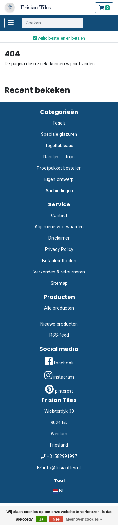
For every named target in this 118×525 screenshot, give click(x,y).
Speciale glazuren (59, 134)
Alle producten (59, 308)
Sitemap (59, 283)
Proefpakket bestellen (59, 168)
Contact (59, 215)
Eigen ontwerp (59, 179)
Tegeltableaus (59, 145)
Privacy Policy (59, 249)
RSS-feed (59, 335)
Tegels (59, 123)
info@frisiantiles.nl (62, 467)
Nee (56, 519)
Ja (41, 519)
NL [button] (59, 491)
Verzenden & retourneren (59, 272)
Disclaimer (59, 238)
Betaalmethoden (59, 260)
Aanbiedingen (59, 191)
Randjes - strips (59, 157)
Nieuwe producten (59, 324)
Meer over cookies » (84, 519)
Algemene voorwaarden (59, 227)
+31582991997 (62, 456)
